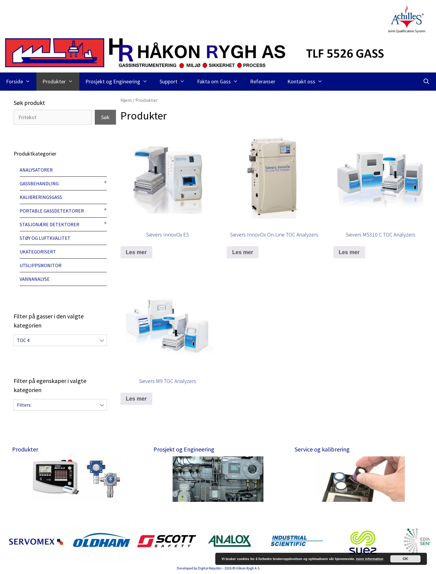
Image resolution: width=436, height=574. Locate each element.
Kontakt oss (308, 81)
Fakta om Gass (220, 81)
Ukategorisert (38, 252)
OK (405, 559)
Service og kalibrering (322, 449)
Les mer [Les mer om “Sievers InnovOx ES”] (136, 252)
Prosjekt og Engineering (119, 81)
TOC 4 (23, 340)
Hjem (126, 100)
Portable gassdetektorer (52, 211)
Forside (21, 81)
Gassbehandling (39, 183)
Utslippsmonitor (40, 265)
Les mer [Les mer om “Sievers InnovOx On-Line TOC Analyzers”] (242, 252)
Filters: (24, 405)
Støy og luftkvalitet (45, 238)
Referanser (262, 81)
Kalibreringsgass (41, 197)
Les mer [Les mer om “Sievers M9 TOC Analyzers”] (136, 399)
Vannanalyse (35, 279)
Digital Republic (210, 568)
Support (175, 81)
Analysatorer (36, 170)
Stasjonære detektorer (49, 224)
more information (369, 559)
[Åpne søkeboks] (426, 81)
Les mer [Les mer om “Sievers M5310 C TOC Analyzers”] (349, 252)
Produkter (60, 81)
